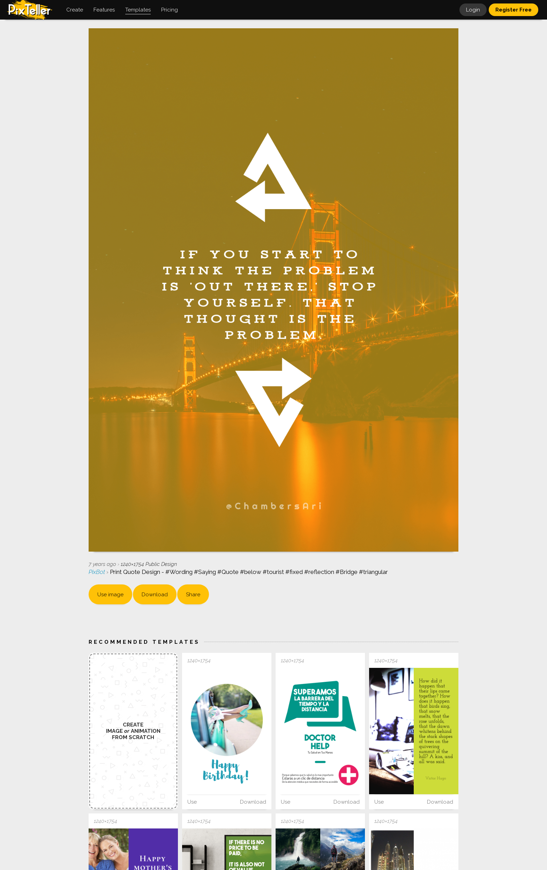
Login (473, 10)
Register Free (513, 10)
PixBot (97, 571)
